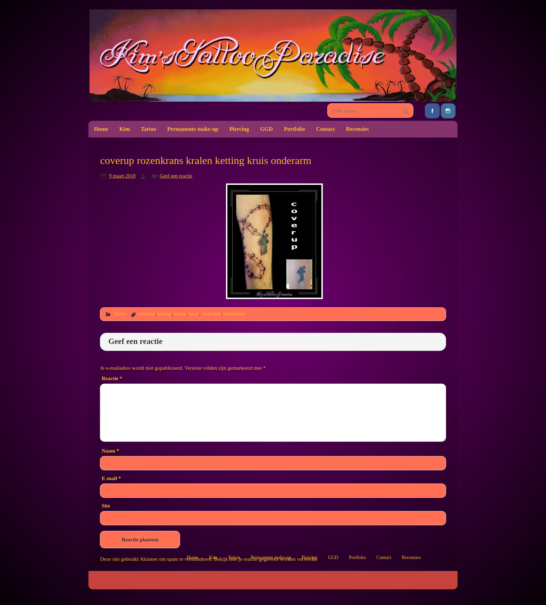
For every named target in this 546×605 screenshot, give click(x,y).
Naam (110, 450)
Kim (124, 129)
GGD (266, 129)
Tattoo (148, 129)
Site (106, 505)
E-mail (111, 478)
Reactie (112, 378)
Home (101, 129)
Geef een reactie (176, 176)
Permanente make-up (192, 129)
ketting (164, 313)
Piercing (239, 129)
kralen (180, 313)
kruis (194, 313)
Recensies (357, 129)
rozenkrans (234, 313)
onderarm (211, 313)
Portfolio (294, 129)
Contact (325, 129)
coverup (147, 313)
